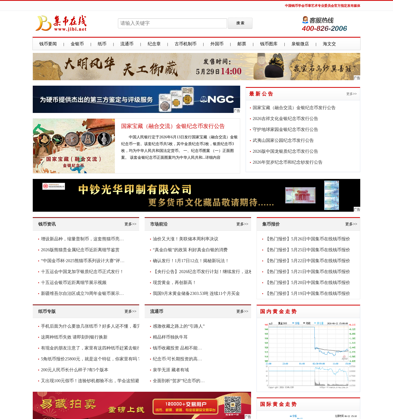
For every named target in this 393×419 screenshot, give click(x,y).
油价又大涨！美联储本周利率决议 (185, 239)
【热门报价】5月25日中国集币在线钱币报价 (307, 249)
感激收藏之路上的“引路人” (179, 326)
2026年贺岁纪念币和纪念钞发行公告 (288, 162)
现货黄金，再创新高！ (174, 282)
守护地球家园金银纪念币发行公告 (285, 129)
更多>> (351, 94)
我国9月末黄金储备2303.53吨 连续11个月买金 (196, 293)
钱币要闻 (48, 43)
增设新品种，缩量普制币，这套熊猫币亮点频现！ (89, 239)
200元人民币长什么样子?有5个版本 (74, 369)
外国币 (217, 43)
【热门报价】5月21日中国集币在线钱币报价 (307, 271)
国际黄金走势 (279, 404)
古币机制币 (185, 43)
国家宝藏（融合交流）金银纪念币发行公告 (173, 126)
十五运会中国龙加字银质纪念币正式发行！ (82, 271)
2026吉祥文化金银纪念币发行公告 (285, 118)
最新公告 (261, 94)
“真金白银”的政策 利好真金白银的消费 (190, 249)
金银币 (77, 43)
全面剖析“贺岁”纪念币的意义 (181, 380)
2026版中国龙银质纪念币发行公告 (285, 151)
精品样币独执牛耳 (170, 337)
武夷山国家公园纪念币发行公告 (283, 140)
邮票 (241, 43)
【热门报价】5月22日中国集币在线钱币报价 (307, 260)
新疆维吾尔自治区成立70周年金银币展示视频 (84, 293)
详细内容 (213, 157)
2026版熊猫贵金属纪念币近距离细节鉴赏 (80, 249)
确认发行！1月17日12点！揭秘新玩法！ (191, 260)
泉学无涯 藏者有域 (171, 369)
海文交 (329, 43)
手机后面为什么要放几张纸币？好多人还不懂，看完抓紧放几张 (102, 326)
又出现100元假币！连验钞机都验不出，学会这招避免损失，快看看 (105, 380)
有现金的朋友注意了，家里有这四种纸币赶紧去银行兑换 (95, 348)
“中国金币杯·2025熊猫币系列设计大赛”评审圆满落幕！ (93, 260)
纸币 (102, 43)
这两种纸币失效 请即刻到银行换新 (74, 337)
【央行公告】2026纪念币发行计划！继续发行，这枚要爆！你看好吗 (218, 271)
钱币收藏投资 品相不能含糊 (179, 348)
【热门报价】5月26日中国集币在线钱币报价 (307, 239)
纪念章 (154, 43)
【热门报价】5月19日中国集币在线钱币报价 (307, 293)
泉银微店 (300, 43)
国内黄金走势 (279, 311)
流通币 (126, 43)
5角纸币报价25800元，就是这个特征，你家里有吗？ (91, 359)
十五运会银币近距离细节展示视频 (73, 282)
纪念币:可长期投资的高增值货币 (184, 359)
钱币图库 (269, 43)
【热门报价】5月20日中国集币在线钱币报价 (307, 282)
